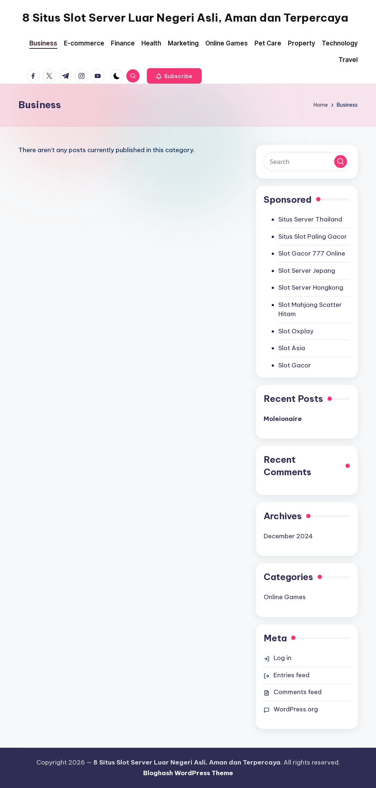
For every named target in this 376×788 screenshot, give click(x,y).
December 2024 (288, 536)
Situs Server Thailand (310, 219)
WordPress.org (296, 709)
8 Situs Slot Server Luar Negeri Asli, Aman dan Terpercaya (185, 18)
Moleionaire (283, 419)
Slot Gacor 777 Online (311, 253)
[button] (174, 76)
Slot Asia (291, 348)
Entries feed (292, 675)
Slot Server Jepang (306, 271)
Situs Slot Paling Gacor (312, 236)
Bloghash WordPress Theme (188, 773)
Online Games (285, 597)
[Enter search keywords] (307, 162)
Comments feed (298, 692)
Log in (283, 658)
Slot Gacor (294, 365)
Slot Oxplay (296, 331)
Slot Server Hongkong (310, 287)
